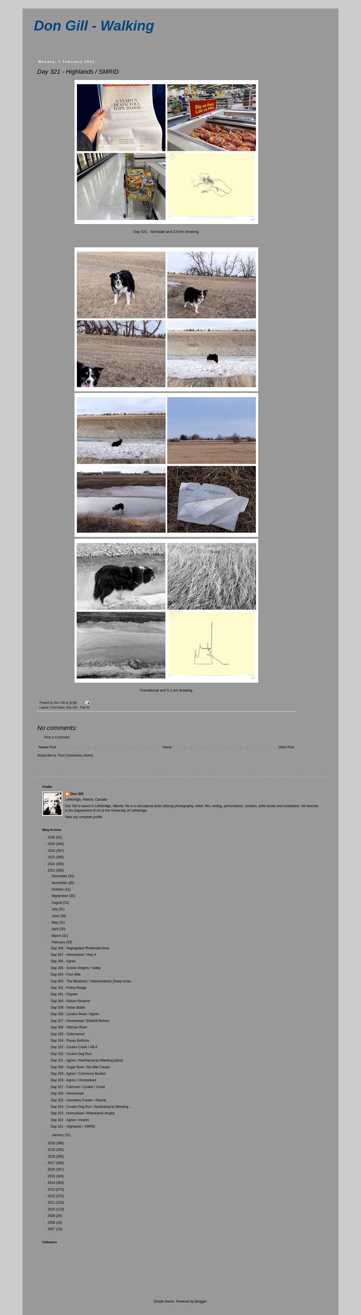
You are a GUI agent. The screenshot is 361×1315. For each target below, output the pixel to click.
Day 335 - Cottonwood (67, 1034)
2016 (52, 1169)
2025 (52, 844)
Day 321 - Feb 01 (78, 707)
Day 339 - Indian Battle (68, 1007)
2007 (52, 1229)
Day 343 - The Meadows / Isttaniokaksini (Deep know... (92, 981)
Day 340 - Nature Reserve (70, 1001)
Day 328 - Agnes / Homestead (73, 1080)
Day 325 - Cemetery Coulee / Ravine (78, 1100)
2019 (52, 1150)
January (58, 1135)
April (55, 929)
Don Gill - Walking (94, 26)
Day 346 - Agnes (63, 961)
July (55, 909)
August (57, 903)
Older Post (286, 747)
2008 (52, 1223)
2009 (52, 1216)
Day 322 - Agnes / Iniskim (70, 1120)
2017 (52, 1163)
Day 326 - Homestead (67, 1093)
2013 (52, 1189)
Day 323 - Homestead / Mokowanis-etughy (83, 1113)
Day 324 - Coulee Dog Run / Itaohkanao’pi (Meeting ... (91, 1107)
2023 (52, 857)
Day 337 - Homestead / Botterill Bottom (80, 1021)
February (59, 942)
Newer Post (47, 747)
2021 (52, 870)
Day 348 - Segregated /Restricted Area (80, 948)
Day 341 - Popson (64, 994)
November (60, 883)
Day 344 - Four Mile (65, 974)
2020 (52, 1143)
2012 (52, 1196)
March (57, 936)
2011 (52, 1202)
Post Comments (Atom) (75, 755)
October (58, 889)
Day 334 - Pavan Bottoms (70, 1041)
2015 (52, 1176)
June (56, 916)
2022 (52, 864)
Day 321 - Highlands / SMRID (73, 1126)
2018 (52, 1156)
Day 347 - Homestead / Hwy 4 (73, 955)
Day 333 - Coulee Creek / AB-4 (74, 1047)
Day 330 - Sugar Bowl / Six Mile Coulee (80, 1067)
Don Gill (77, 794)
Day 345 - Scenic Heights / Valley (76, 968)
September (60, 896)
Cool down (57, 707)
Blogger (200, 1301)
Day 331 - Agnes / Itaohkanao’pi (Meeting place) (87, 1060)
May (55, 922)
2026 (52, 837)
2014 (52, 1183)
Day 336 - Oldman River (69, 1027)
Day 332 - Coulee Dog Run (71, 1054)
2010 (52, 1209)
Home (167, 747)
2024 (52, 851)
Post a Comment (56, 737)
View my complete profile (83, 817)
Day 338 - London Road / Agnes (75, 1014)
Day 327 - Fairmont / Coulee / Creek (78, 1087)
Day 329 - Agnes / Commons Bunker (78, 1074)
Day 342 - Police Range (69, 988)
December (60, 876)
